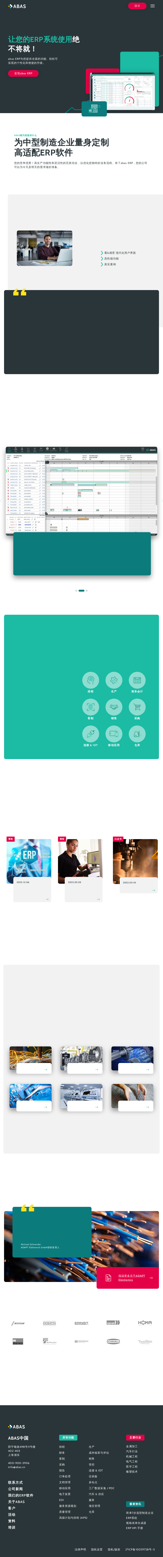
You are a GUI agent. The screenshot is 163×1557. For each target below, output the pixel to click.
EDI (61, 1500)
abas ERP (17, 6)
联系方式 (15, 1483)
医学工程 (81, 1097)
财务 (62, 1452)
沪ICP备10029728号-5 (140, 1549)
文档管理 (65, 1482)
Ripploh (50, 1341)
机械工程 (132, 1060)
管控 (92, 1464)
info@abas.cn (16, 1467)
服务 (92, 1500)
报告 (62, 1470)
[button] (76, 591)
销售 (92, 1458)
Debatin (50, 1323)
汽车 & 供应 (96, 1494)
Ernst (81, 1323)
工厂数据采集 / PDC (102, 1488)
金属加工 (31, 1060)
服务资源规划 (68, 1506)
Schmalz (113, 1341)
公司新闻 (15, 1489)
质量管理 (65, 1511)
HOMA (145, 1323)
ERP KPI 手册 (134, 1528)
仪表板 (93, 1476)
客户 (12, 1508)
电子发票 (65, 1494)
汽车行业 (81, 1060)
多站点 (93, 1482)
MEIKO (18, 1341)
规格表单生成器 (136, 1523)
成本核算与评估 (99, 1452)
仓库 (92, 1511)
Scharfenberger (81, 1341)
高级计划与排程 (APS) (73, 1517)
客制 (62, 1458)
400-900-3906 (18, 1463)
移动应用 (65, 1488)
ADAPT (18, 1323)
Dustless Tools (145, 1341)
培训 (12, 1527)
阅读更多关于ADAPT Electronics (131, 1277)
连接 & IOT (96, 1470)
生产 (92, 1446)
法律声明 (80, 1549)
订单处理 (65, 1476)
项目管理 (94, 1506)
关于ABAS (16, 1502)
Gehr (113, 1323)
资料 (12, 1521)
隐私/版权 (114, 1549)
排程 (62, 1446)
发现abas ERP (23, 73)
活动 (12, 1515)
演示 (137, 5)
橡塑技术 (132, 1097)
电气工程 (31, 1097)
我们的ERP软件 (21, 1495)
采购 (62, 1464)
